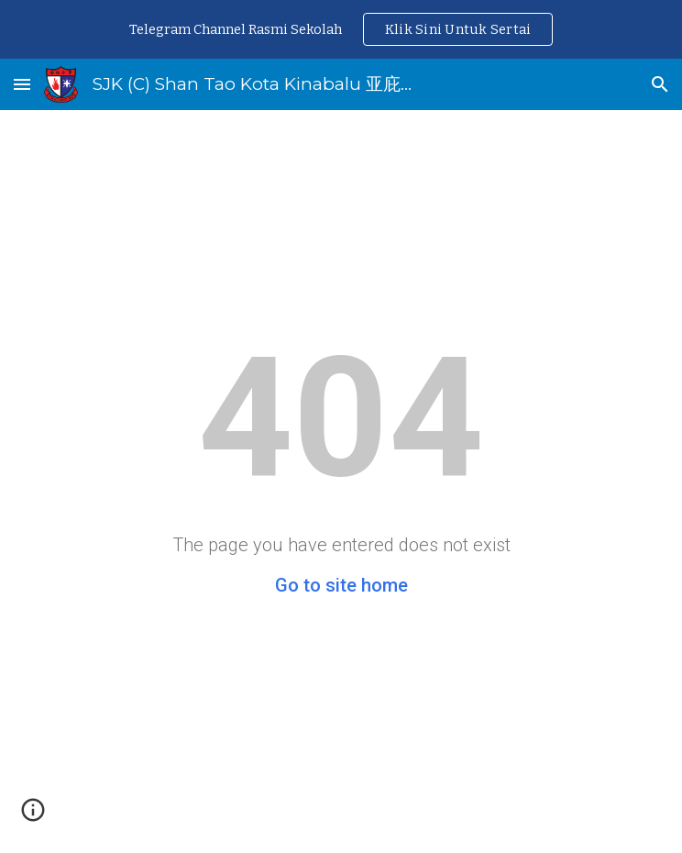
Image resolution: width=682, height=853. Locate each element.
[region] (341, 29)
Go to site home (341, 585)
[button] (22, 84)
